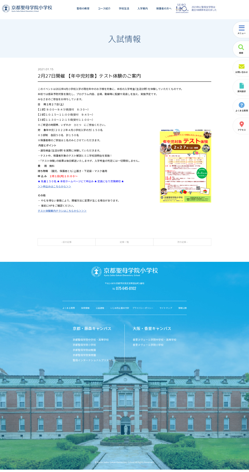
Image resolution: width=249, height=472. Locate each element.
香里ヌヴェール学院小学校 (148, 347)
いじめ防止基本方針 (119, 310)
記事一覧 (124, 243)
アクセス (241, 126)
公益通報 (100, 310)
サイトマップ (166, 310)
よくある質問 (241, 107)
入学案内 (142, 9)
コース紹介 (104, 9)
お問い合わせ (241, 68)
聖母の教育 (82, 9)
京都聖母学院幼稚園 (84, 352)
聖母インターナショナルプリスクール (94, 362)
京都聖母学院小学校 (84, 347)
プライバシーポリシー (142, 310)
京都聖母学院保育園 (84, 357)
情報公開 (182, 310)
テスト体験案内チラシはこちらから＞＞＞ (62, 211)
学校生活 (124, 9)
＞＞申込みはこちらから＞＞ (54, 186)
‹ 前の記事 (67, 243)
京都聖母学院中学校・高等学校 (91, 342)
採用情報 (85, 310)
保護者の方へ (163, 9)
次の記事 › (182, 243)
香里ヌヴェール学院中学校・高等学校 (154, 342)
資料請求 (241, 87)
